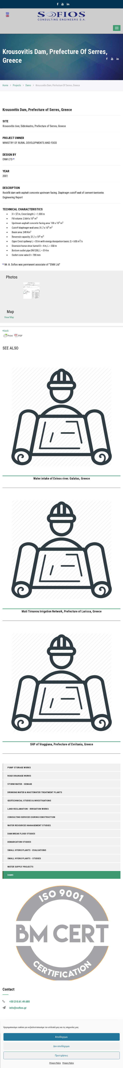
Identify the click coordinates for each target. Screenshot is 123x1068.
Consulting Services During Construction (31, 817)
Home (5, 85)
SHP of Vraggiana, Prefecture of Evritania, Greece (61, 744)
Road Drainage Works (19, 775)
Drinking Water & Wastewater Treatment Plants (34, 792)
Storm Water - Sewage (19, 784)
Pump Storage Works (19, 767)
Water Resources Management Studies (29, 825)
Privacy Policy (55, 1063)
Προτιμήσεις (61, 1055)
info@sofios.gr (18, 1007)
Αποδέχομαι (61, 1036)
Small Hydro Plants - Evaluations (26, 850)
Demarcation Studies (19, 841)
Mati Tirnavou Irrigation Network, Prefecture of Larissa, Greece (62, 611)
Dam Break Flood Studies (21, 833)
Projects (17, 85)
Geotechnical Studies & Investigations (29, 800)
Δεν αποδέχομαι (61, 1046)
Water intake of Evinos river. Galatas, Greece (61, 478)
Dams (28, 85)
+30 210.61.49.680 (19, 1001)
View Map (9, 317)
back (6, 330)
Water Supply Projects (20, 866)
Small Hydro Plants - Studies (24, 858)
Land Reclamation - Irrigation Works (28, 808)
